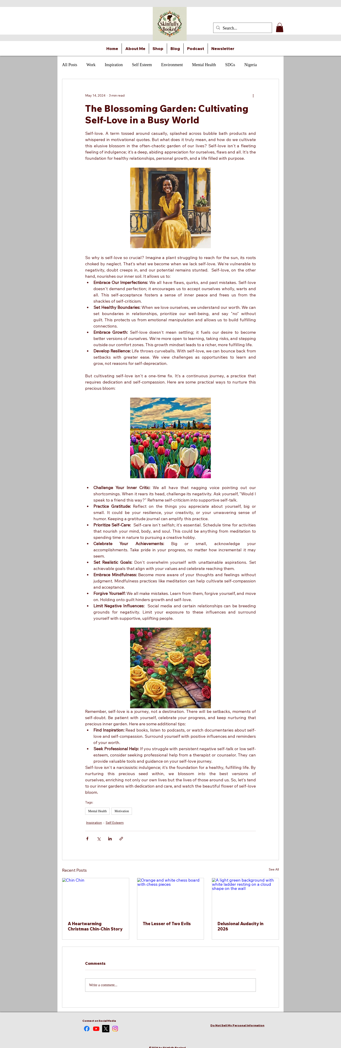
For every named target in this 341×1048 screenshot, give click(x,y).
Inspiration (114, 64)
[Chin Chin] (95, 896)
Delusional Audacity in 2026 (240, 926)
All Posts (69, 64)
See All (274, 869)
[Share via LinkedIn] (110, 838)
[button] (280, 27)
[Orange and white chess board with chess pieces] (170, 896)
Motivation (121, 811)
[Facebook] (86, 1028)
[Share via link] (121, 838)
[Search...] (242, 28)
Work (91, 64)
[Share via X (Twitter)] (98, 838)
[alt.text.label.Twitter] (105, 1028)
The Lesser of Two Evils (167, 923)
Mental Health (204, 64)
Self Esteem (142, 64)
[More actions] (253, 95)
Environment (172, 64)
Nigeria (250, 64)
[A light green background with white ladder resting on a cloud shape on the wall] (245, 896)
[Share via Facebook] (87, 838)
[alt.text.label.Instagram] (115, 1028)
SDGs (230, 64)
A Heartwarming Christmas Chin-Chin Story (95, 926)
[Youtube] (96, 1028)
